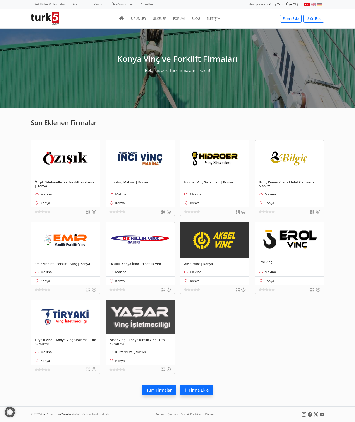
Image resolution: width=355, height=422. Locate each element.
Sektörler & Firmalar (49, 4)
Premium (79, 4)
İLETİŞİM (214, 18)
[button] (10, 412)
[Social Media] (304, 414)
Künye (209, 414)
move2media (63, 414)
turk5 (45, 414)
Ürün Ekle (313, 18)
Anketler (147, 4)
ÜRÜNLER (138, 18)
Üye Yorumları (122, 4)
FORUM (179, 18)
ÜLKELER (159, 18)
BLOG (196, 18)
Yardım (99, 4)
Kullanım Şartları (166, 414)
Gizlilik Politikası (191, 414)
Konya (45, 203)
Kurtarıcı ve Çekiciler (130, 352)
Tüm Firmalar (159, 390)
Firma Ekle (291, 18)
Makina (46, 194)
